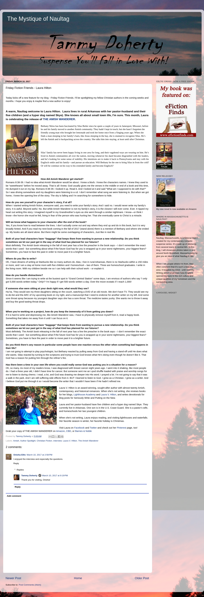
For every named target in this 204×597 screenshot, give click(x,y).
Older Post (142, 578)
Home (78, 578)
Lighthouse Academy (85, 394)
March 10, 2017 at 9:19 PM (55, 475)
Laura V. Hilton (108, 394)
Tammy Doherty (29, 475)
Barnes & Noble (83, 431)
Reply (16, 463)
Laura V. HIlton (70, 441)
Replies (20, 470)
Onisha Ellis (19, 455)
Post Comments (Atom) (30, 585)
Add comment (14, 496)
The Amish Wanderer (88, 441)
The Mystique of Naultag (38, 18)
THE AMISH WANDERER (59, 119)
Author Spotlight (28, 441)
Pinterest (121, 427)
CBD (68, 431)
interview (57, 441)
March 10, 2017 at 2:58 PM (39, 455)
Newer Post (13, 578)
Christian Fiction (44, 441)
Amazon (60, 431)
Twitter (93, 427)
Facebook (79, 427)
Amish (16, 441)
